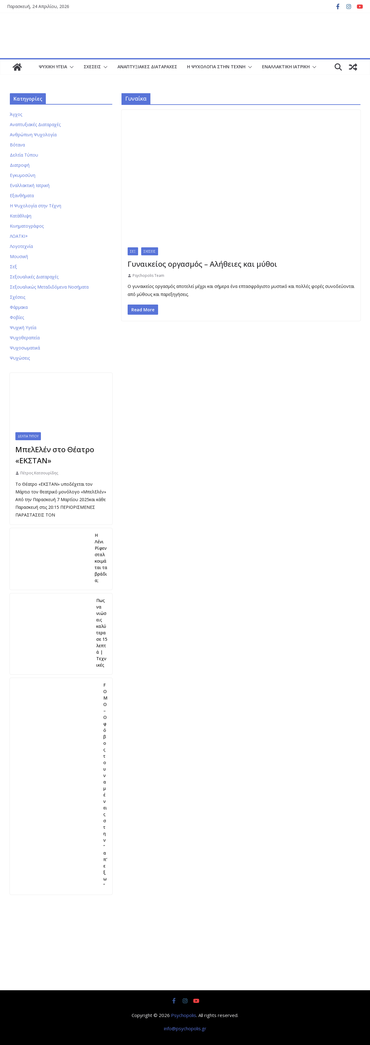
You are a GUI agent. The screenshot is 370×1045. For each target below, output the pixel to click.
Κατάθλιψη (20, 216)
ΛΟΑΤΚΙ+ (19, 236)
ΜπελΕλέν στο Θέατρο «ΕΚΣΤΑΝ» (54, 454)
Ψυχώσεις (20, 358)
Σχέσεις (92, 67)
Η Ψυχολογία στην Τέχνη (216, 67)
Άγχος (16, 114)
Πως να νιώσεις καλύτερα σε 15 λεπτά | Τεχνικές (101, 632)
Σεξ (133, 251)
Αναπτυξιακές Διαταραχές (147, 67)
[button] (70, 67)
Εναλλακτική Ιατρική (286, 67)
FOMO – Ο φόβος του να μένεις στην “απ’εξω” (105, 785)
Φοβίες (17, 317)
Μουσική (19, 256)
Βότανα (17, 145)
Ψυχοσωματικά (25, 348)
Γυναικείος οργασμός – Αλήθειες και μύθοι (202, 264)
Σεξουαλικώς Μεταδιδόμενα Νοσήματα (49, 287)
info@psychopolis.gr (185, 1028)
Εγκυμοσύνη (22, 175)
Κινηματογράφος (27, 226)
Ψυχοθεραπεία (25, 338)
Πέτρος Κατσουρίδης (39, 473)
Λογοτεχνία (21, 246)
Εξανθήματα (22, 195)
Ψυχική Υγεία (53, 67)
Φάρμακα (19, 307)
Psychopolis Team (148, 275)
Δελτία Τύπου (24, 155)
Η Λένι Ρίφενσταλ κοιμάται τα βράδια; (101, 557)
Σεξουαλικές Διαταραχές (34, 277)
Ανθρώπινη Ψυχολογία (33, 135)
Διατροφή (20, 165)
